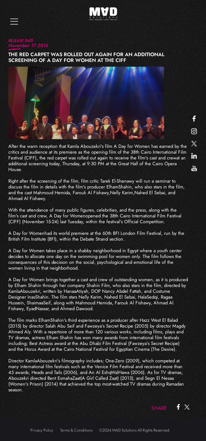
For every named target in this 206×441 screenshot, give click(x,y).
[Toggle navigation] (14, 21)
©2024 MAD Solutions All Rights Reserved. (134, 430)
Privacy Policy (41, 430)
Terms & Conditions (76, 430)
